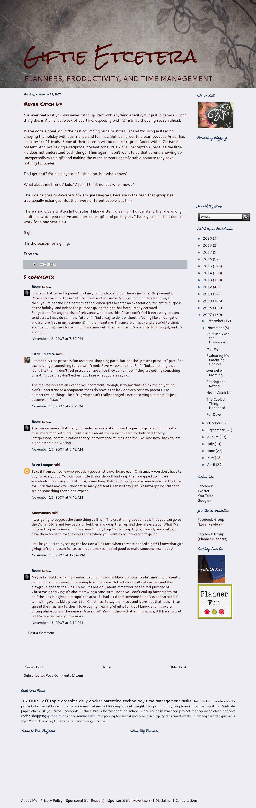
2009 (208, 300)
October (214, 422)
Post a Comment (41, 632)
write (145, 710)
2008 (208, 307)
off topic (51, 701)
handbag (47, 721)
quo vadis (228, 716)
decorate (214, 716)
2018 (208, 245)
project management (195, 710)
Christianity (61, 721)
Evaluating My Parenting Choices (217, 359)
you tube (54, 710)
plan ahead (76, 721)
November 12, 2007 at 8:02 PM (57, 406)
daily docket (90, 701)
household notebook (131, 716)
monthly (212, 706)
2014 (208, 272)
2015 (208, 266)
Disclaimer (163, 800)
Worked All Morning (215, 372)
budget (126, 706)
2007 (208, 314)
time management (163, 701)
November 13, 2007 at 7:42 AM (57, 497)
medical (89, 706)
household (43, 706)
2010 (208, 293)
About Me (29, 800)
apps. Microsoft (31, 721)
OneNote (227, 706)
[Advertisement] (128, 23)
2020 (208, 238)
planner (30, 700)
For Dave (213, 414)
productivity (162, 706)
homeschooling (115, 710)
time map (100, 721)
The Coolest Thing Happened (216, 403)
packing (109, 716)
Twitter (203, 490)
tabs (169, 716)
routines (83, 716)
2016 (208, 259)
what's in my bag (194, 716)
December (215, 320)
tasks (186, 701)
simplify (159, 716)
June (211, 450)
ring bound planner (189, 706)
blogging (113, 706)
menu (100, 706)
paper (25, 710)
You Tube (205, 495)
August (213, 436)
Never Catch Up (219, 392)
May (211, 457)
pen (149, 716)
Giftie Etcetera (110, 56)
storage (89, 721)
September (216, 429)
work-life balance (67, 706)
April (211, 464)
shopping (38, 715)
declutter (96, 716)
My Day (212, 348)
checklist (38, 710)
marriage (171, 710)
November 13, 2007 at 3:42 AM (57, 449)
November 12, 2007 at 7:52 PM (57, 338)
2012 (208, 286)
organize (69, 701)
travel (177, 716)
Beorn (36, 286)
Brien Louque (42, 464)
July (211, 443)
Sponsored (74, 800)
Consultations (186, 800)
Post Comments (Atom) (64, 675)
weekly (229, 701)
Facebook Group (211, 519)
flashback (200, 701)
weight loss (143, 706)
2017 (208, 252)
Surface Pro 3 (90, 710)
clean (217, 710)
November (216, 327)
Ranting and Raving (215, 383)
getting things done (61, 716)
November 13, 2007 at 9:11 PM (57, 622)
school (134, 710)
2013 (208, 279)
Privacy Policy (51, 800)
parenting (112, 701)
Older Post (177, 667)
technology (134, 701)
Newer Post (34, 667)
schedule (216, 701)
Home (106, 667)
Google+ (204, 500)
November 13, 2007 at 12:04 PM (58, 555)
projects (27, 706)
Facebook (205, 485)
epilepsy (156, 710)
